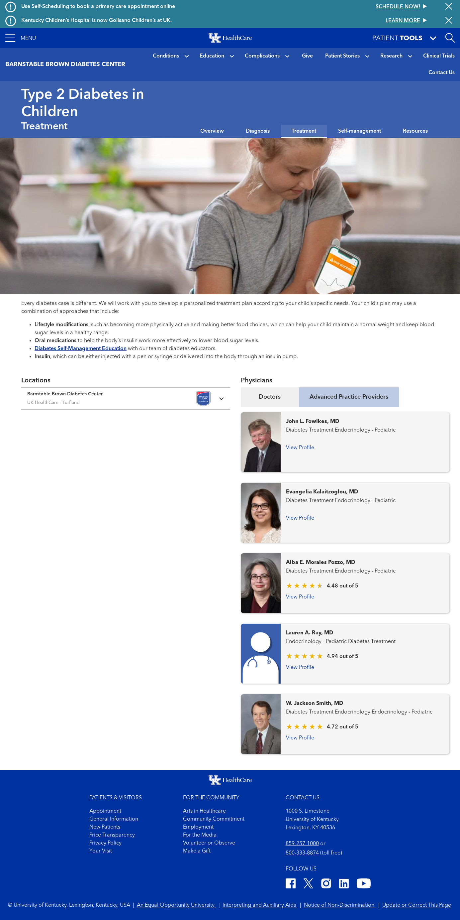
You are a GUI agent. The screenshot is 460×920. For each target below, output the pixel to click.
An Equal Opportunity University (176, 905)
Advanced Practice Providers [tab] (349, 397)
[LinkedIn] (344, 884)
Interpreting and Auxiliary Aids (260, 905)
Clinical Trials (439, 56)
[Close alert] (449, 7)
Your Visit (100, 851)
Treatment (304, 131)
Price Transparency (112, 835)
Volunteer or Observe (209, 843)
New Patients (104, 827)
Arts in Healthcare (204, 811)
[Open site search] (450, 38)
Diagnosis (258, 131)
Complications (262, 56)
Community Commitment (213, 819)
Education (212, 56)
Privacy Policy (105, 843)
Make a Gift (197, 851)
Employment (198, 827)
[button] (20, 38)
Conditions (166, 56)
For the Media (200, 835)
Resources (415, 131)
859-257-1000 (302, 844)
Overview (212, 131)
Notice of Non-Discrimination (340, 905)
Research (391, 56)
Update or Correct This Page (416, 905)
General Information (113, 819)
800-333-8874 (302, 853)
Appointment (105, 811)
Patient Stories (342, 56)
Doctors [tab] (270, 397)
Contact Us (441, 72)
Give (307, 56)
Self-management (359, 131)
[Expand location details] (125, 398)
